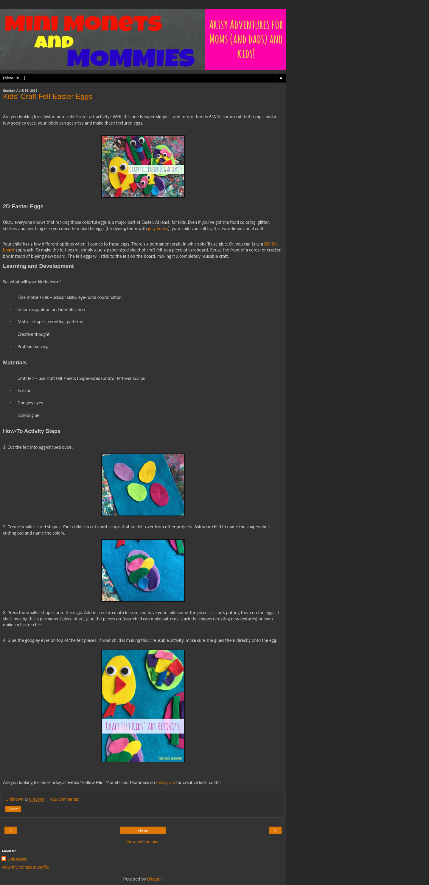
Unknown (17, 859)
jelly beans (158, 228)
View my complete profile (25, 867)
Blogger (154, 879)
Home (143, 830)
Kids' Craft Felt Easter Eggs (47, 96)
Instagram (165, 782)
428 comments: (64, 799)
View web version (143, 841)
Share (13, 809)
